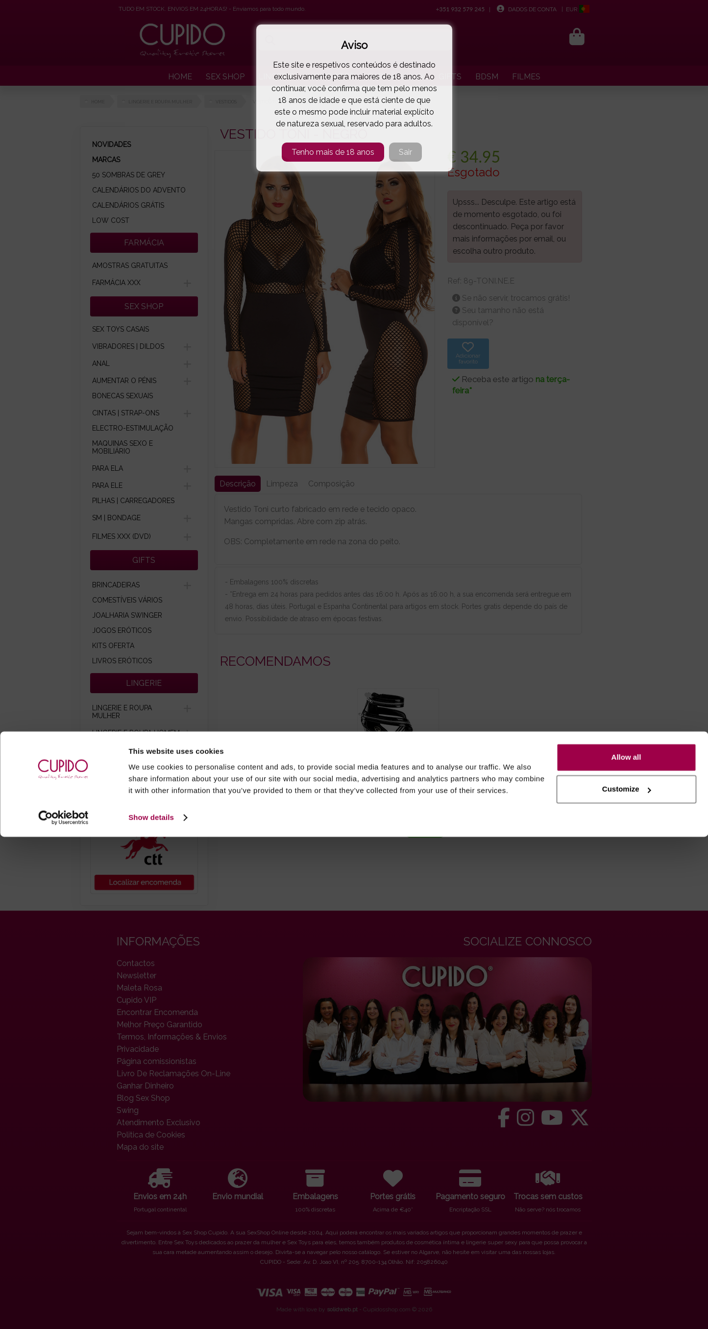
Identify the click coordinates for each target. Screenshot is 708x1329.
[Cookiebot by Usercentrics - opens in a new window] (63, 1310)
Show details (151, 1309)
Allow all (626, 1249)
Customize (626, 1281)
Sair (405, 152)
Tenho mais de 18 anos (333, 152)
